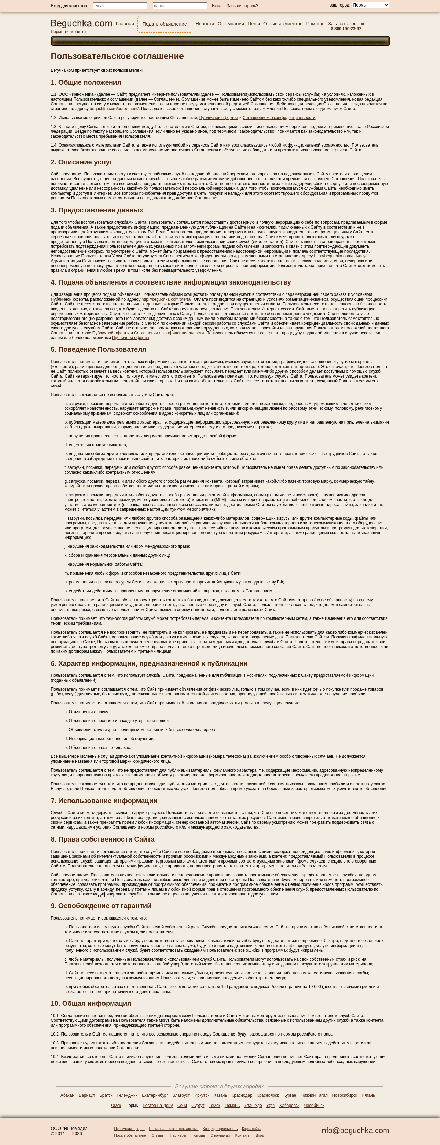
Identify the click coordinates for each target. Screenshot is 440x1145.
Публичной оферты (111, 333)
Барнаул (87, 1095)
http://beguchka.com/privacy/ (340, 256)
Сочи (182, 1105)
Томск (214, 1105)
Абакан (67, 1095)
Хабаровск (289, 1105)
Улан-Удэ (253, 1105)
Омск (116, 1105)
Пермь (57, 31)
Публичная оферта (129, 1129)
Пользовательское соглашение (173, 1129)
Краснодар (242, 1095)
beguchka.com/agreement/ (114, 108)
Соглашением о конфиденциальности (279, 117)
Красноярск (268, 1095)
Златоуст (181, 1095)
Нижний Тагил (314, 1095)
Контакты (242, 1135)
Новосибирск (344, 1095)
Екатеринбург (155, 1095)
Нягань (368, 1095)
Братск (106, 1095)
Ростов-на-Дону (158, 1105)
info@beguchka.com (354, 1130)
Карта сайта (251, 1129)
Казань (220, 1095)
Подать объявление (130, 1135)
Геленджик (127, 1095)
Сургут (197, 1105)
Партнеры (178, 1135)
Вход (260, 1135)
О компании (220, 1135)
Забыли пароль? (242, 5)
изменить (75, 31)
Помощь (198, 1135)
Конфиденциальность (220, 1129)
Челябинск (314, 1105)
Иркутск (201, 1095)
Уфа (270, 1105)
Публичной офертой (218, 117)
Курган (290, 1095)
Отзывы (158, 1135)
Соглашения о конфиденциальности (169, 333)
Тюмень (232, 1105)
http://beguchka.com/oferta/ (166, 299)
